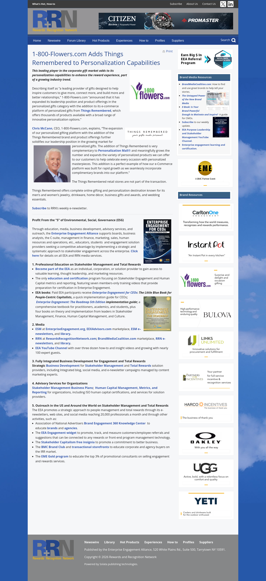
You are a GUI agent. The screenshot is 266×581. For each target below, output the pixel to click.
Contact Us (209, 4)
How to (143, 40)
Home (37, 40)
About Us (192, 4)
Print (169, 51)
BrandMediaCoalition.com (196, 84)
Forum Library (76, 40)
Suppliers (178, 40)
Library (109, 542)
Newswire (54, 40)
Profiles (160, 40)
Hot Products (100, 40)
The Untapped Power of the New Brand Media (193, 99)
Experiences (124, 40)
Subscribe (176, 4)
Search (225, 40)
